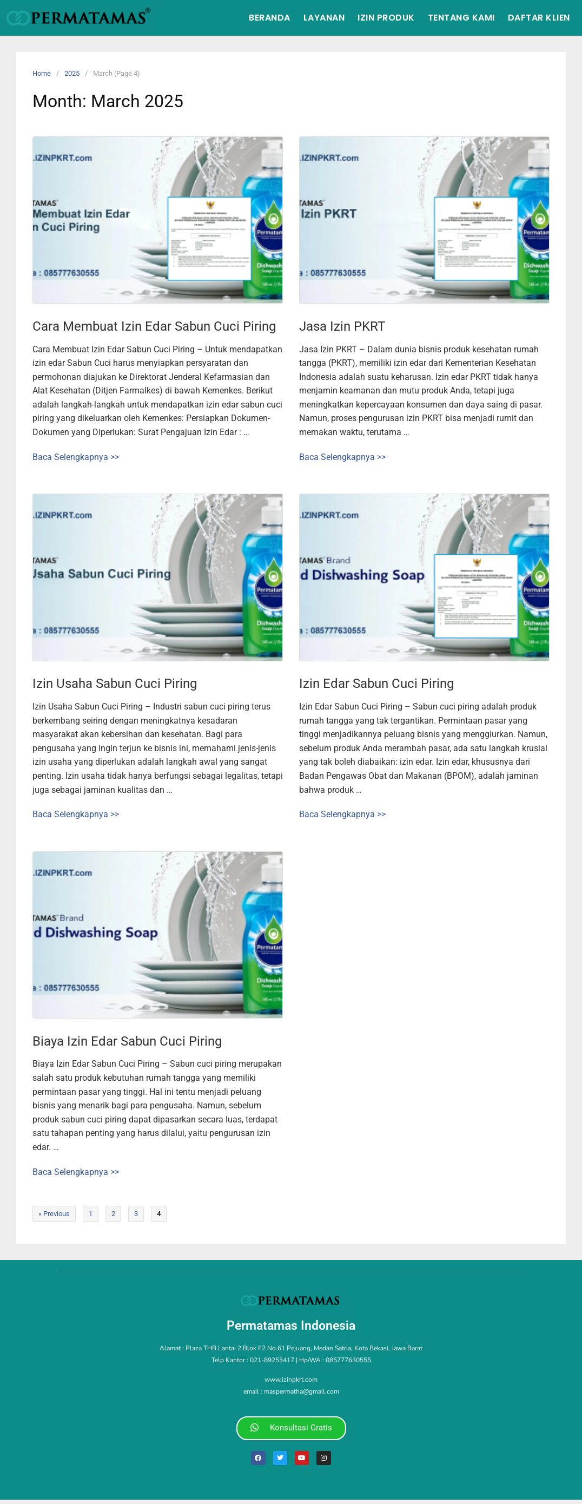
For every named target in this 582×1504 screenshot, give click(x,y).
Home (41, 73)
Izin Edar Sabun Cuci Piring (376, 683)
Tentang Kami (461, 17)
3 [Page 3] (136, 1214)
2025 (72, 73)
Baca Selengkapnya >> (75, 457)
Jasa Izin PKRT (342, 326)
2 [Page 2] (113, 1214)
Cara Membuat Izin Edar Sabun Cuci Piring (154, 326)
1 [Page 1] (90, 1214)
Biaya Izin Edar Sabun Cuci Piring (127, 1041)
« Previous (54, 1214)
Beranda (269, 17)
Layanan (324, 17)
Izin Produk (386, 17)
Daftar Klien (539, 17)
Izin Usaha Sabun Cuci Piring (114, 683)
